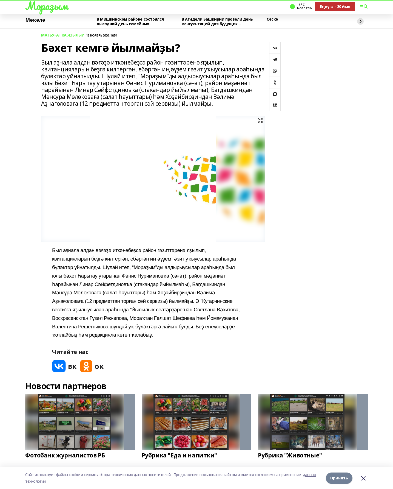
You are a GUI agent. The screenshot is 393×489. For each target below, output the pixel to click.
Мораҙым (46, 5)
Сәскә (272, 19)
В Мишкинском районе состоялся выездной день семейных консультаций (130, 21)
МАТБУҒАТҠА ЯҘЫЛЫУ (62, 35)
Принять (339, 477)
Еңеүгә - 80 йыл (335, 6)
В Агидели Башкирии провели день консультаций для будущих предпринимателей (217, 21)
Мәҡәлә (35, 20)
